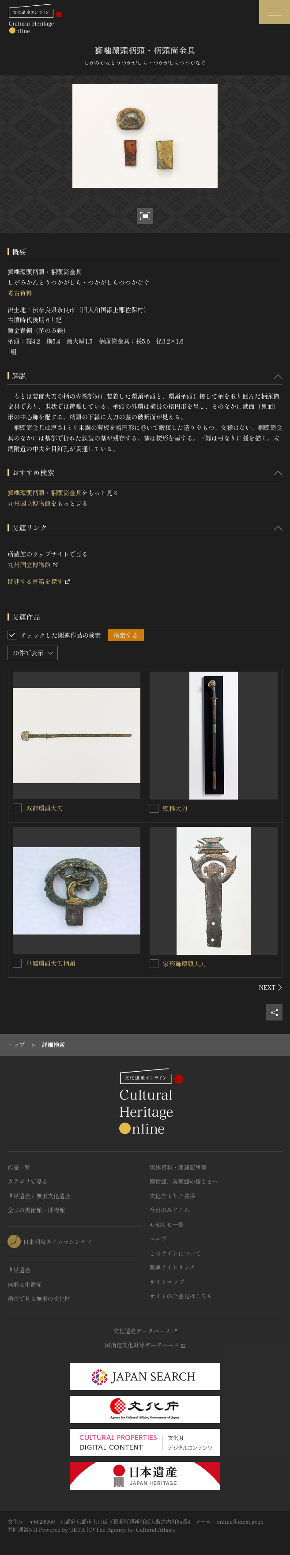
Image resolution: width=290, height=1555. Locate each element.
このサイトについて (175, 1253)
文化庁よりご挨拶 (173, 1196)
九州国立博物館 (29, 503)
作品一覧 (19, 1167)
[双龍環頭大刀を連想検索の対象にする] (17, 808)
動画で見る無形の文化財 (39, 1298)
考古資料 (20, 292)
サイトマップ (167, 1282)
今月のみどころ (170, 1210)
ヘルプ (158, 1238)
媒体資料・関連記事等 (178, 1167)
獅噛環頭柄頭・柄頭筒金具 (45, 492)
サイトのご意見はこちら (181, 1296)
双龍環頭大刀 (44, 808)
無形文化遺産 (25, 1284)
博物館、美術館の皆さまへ (184, 1181)
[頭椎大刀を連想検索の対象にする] (154, 808)
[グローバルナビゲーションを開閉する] (274, 12)
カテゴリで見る (28, 1181)
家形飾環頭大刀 (184, 963)
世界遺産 (19, 1270)
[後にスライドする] (270, 987)
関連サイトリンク (173, 1267)
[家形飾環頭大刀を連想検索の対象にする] (154, 963)
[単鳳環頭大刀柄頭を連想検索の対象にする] (17, 963)
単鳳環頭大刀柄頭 (50, 963)
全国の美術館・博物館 (36, 1210)
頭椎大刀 (175, 808)
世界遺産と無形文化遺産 (39, 1196)
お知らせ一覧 (167, 1224)
